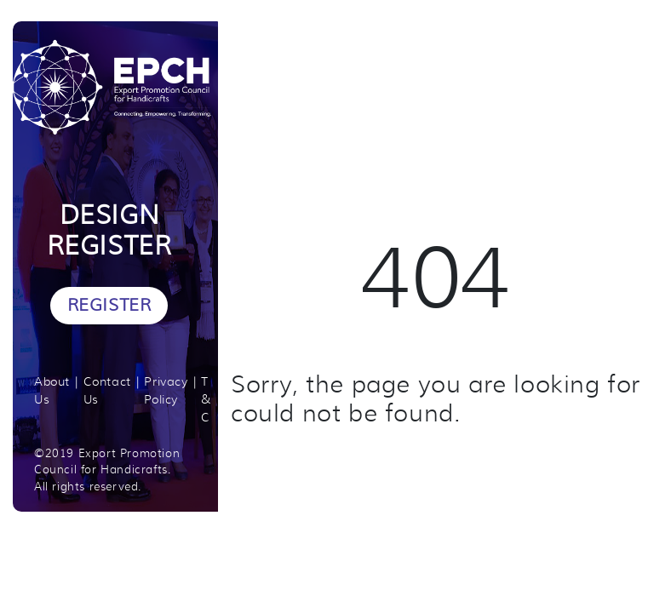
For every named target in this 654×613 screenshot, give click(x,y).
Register (109, 305)
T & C (206, 399)
